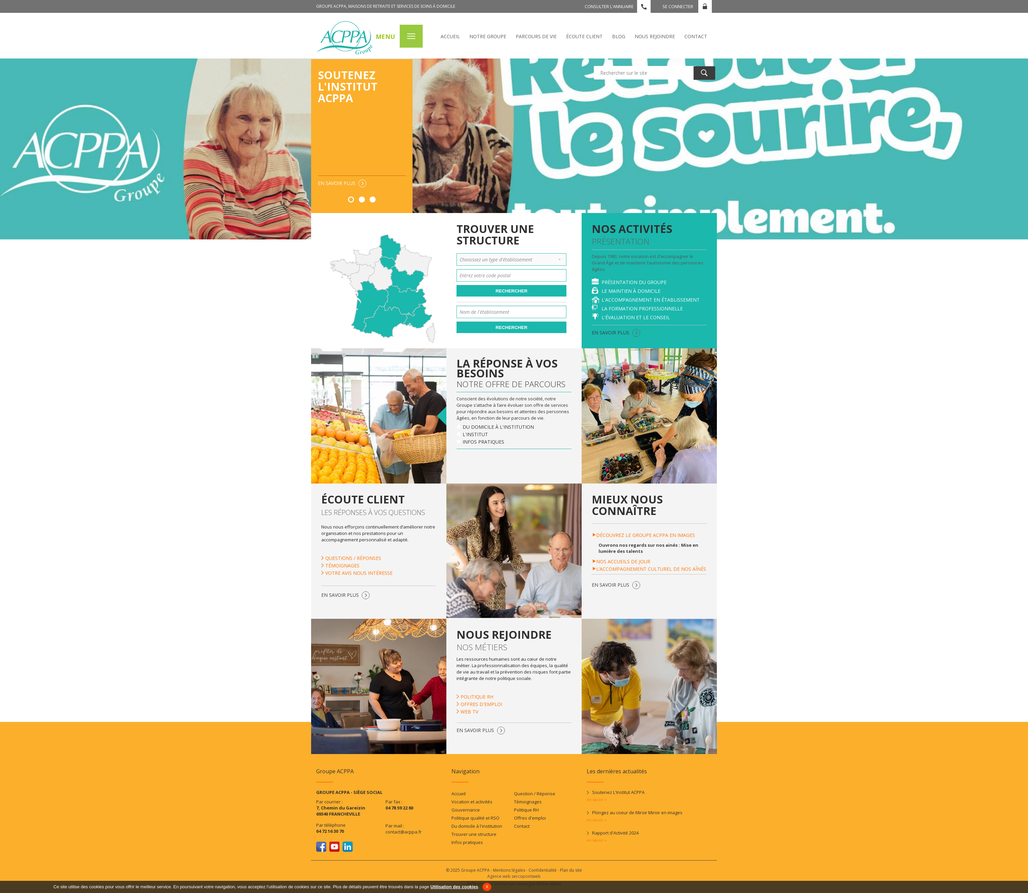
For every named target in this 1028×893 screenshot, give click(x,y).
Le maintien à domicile (631, 291)
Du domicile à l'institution (498, 427)
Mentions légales (509, 870)
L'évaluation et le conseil (636, 317)
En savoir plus (336, 183)
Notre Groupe (487, 36)
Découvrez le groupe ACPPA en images (645, 535)
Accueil (450, 36)
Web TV (469, 711)
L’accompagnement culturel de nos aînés (651, 569)
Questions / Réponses (353, 558)
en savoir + (597, 799)
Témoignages (342, 565)
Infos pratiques (483, 442)
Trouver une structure (473, 834)
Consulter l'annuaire (609, 6)
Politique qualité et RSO (475, 818)
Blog (618, 36)
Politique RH (477, 697)
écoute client (584, 36)
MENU (385, 36)
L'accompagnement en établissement (651, 300)
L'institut (475, 434)
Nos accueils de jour (623, 561)
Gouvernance (465, 810)
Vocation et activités (471, 802)
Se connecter (677, 6)
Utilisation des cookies (454, 886)
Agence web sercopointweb (514, 876)
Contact (695, 36)
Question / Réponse (534, 794)
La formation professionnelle (642, 308)
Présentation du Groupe (634, 282)
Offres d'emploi (481, 704)
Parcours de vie (536, 36)
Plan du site (571, 870)
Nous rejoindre (655, 36)
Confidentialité (543, 870)
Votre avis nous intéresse (359, 573)
